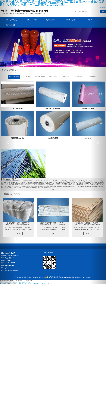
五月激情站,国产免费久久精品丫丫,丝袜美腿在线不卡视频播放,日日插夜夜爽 (34, 283)
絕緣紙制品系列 (79, 77)
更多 (53, 189)
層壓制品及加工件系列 (40, 77)
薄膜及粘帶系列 (53, 77)
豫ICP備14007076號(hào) (39, 277)
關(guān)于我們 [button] (32, 20)
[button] (8, 142)
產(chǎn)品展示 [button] (51, 20)
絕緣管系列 (66, 77)
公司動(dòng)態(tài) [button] (71, 20)
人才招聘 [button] (89, 20)
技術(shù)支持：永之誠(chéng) (83, 277)
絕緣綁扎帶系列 (27, 77)
